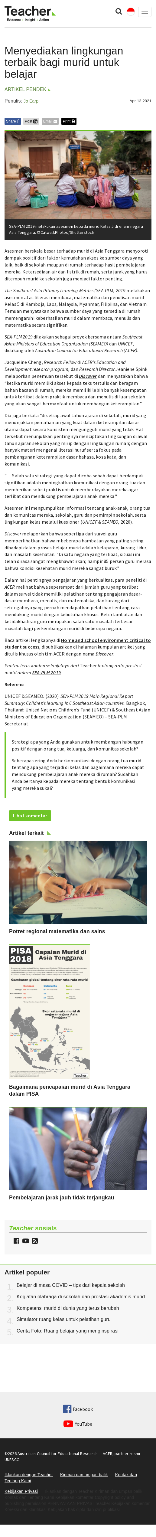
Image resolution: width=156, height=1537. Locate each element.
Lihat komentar (30, 816)
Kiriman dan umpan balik (84, 1474)
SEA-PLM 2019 (46, 672)
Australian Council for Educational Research (58, 1453)
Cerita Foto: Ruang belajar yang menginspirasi (68, 1330)
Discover (88, 376)
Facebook (78, 1409)
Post (31, 121)
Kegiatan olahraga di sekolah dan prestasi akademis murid (81, 1296)
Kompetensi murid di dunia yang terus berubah (68, 1308)
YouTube (77, 1424)
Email (50, 121)
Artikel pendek (25, 89)
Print (69, 121)
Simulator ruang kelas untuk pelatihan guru (64, 1319)
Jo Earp (31, 101)
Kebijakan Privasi (21, 1491)
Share (12, 121)
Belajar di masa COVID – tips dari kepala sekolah (71, 1285)
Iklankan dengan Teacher (29, 1474)
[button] (34, 1241)
